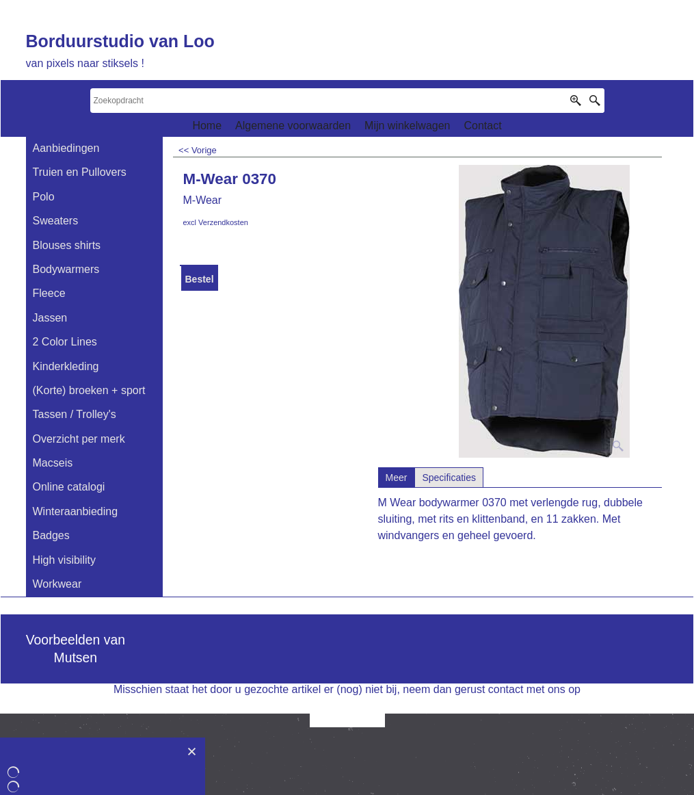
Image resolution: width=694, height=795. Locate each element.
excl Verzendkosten (215, 222)
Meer (397, 477)
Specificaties (449, 477)
